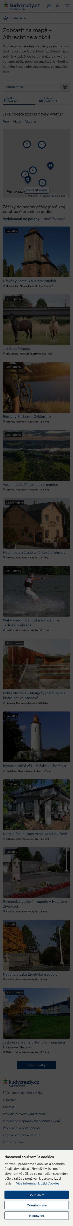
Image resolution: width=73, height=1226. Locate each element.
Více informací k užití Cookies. (38, 1183)
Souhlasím (36, 1195)
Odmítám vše (37, 1205)
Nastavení (36, 1215)
